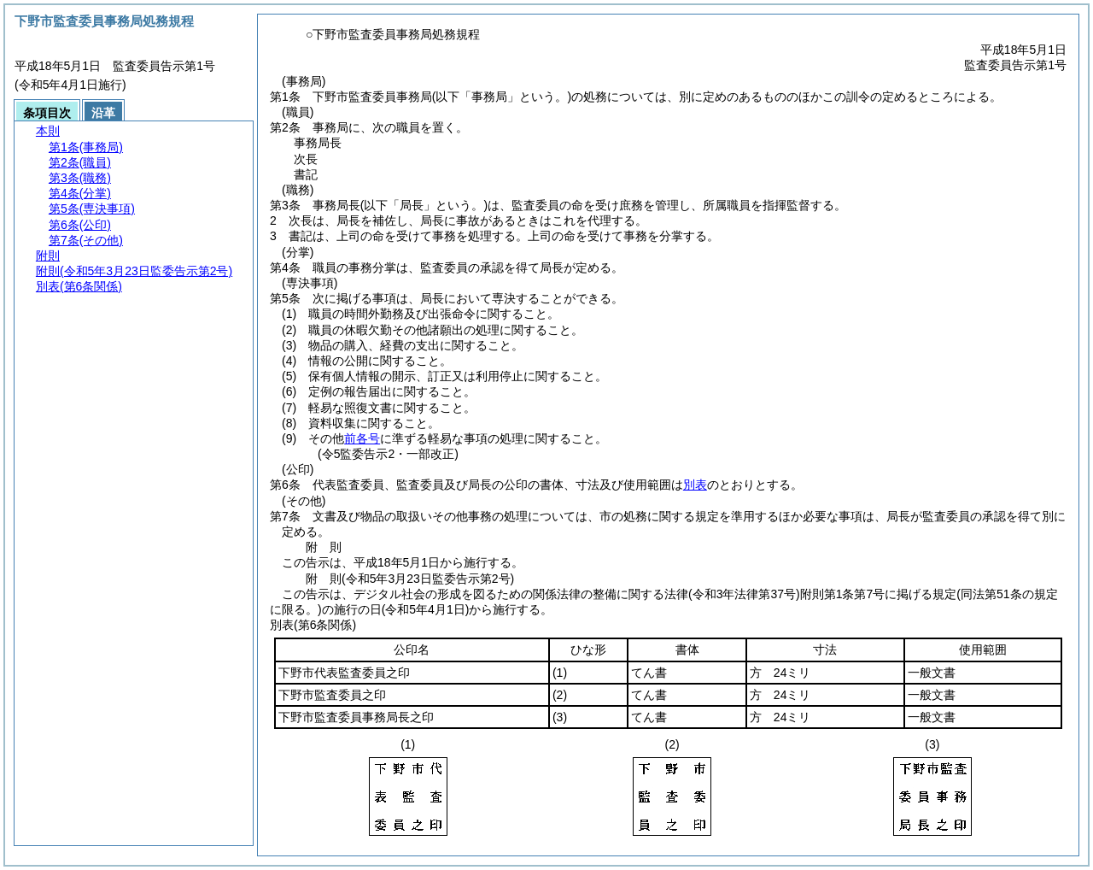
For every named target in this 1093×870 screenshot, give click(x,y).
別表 (695, 484)
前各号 (362, 438)
